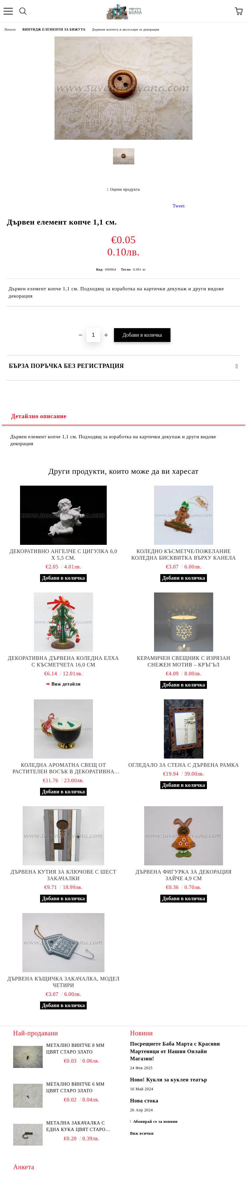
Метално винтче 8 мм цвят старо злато (75, 1048)
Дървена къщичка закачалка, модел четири (63, 982)
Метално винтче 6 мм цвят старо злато (75, 1087)
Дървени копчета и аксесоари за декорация (125, 29)
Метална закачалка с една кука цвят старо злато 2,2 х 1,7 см (75, 1127)
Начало (10, 29)
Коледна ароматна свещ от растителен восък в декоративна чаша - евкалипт (63, 768)
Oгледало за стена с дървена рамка (183, 765)
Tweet (179, 206)
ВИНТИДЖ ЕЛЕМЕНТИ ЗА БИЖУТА (53, 29)
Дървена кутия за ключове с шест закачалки (63, 875)
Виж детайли (66, 684)
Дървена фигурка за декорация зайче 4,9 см (184, 875)
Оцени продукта (125, 189)
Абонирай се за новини (155, 1121)
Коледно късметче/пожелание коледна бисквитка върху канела (183, 554)
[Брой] (93, 335)
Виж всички (142, 1133)
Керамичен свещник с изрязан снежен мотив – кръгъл (183, 661)
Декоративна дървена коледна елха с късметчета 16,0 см (63, 661)
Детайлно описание (38, 416)
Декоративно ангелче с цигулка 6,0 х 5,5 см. (63, 554)
